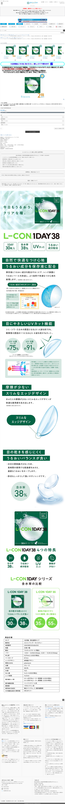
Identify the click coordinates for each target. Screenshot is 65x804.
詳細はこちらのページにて (28, 723)
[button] (1, 53)
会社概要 (3, 800)
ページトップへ (63, 700)
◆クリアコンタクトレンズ (18, 37)
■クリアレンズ (5, 34)
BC (1, 115)
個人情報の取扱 (21, 800)
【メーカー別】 (5, 37)
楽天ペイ (3, 740)
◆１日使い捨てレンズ (12, 34)
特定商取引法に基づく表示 (11, 800)
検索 (64, 30)
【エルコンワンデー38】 (25, 34)
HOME (1, 34)
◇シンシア (19, 34)
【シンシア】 (11, 37)
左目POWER (3, 122)
